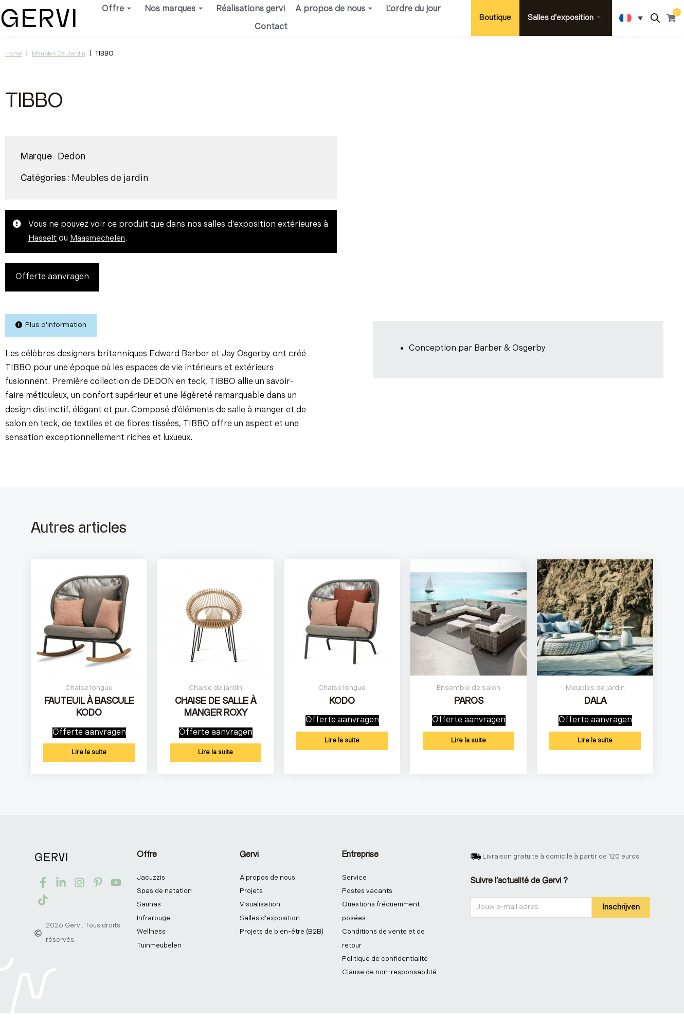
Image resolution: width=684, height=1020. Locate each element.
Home (13, 54)
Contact (271, 27)
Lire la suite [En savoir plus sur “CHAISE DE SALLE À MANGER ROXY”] (215, 756)
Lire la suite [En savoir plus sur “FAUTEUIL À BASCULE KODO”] (88, 756)
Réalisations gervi (250, 9)
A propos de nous (333, 9)
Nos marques (174, 9)
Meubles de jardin (58, 54)
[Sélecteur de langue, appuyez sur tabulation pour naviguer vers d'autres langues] (631, 18)
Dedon (72, 156)
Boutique (495, 18)
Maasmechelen (100, 238)
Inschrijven (621, 910)
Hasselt (43, 238)
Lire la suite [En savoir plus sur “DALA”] (595, 744)
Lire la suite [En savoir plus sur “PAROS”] (468, 744)
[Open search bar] (655, 18)
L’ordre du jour (413, 9)
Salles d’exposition (564, 18)
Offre (116, 9)
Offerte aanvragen (52, 277)
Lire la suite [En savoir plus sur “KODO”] (342, 744)
